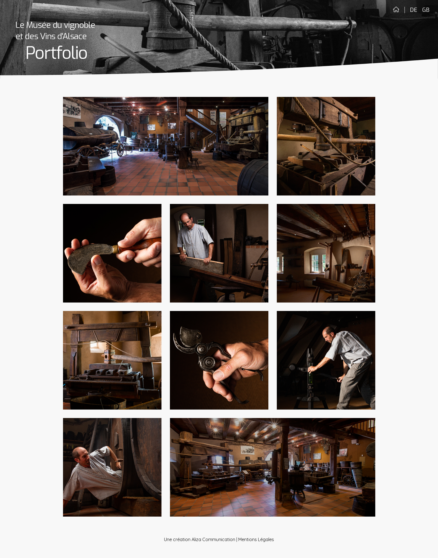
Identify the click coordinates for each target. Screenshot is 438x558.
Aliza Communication (213, 539)
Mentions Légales (256, 539)
